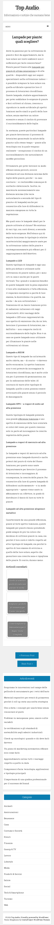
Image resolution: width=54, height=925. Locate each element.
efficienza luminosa (28, 419)
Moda (7, 867)
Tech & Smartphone (14, 892)
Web (6, 905)
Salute (7, 880)
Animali (8, 806)
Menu (27, 26)
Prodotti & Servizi (13, 874)
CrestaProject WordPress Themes (36, 920)
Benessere (9, 818)
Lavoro (7, 855)
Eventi (7, 837)
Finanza (8, 843)
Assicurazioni (11, 812)
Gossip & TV (10, 849)
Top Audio (27, 7)
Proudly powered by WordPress (34, 917)
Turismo (8, 898)
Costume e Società (13, 830)
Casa (6, 824)
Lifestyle (8, 861)
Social (7, 886)
